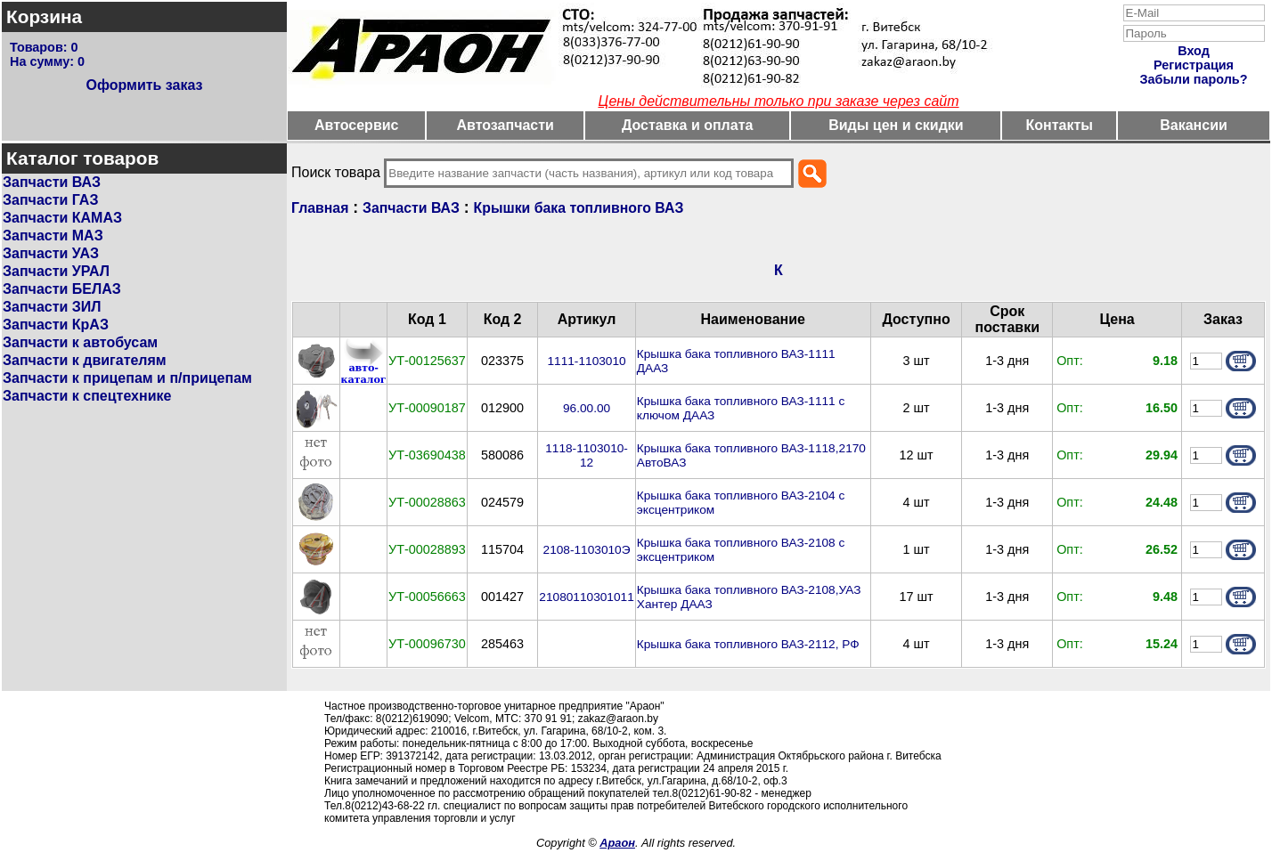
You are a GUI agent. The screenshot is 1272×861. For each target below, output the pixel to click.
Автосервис (356, 125)
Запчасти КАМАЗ (62, 217)
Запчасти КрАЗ (56, 324)
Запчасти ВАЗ (52, 182)
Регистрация (1194, 65)
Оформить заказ (144, 85)
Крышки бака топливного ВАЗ (579, 207)
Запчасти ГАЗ (50, 199)
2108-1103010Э (587, 549)
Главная (319, 207)
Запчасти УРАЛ (56, 271)
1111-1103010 (586, 361)
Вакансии (1193, 125)
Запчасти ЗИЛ (52, 306)
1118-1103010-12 (586, 455)
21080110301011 (586, 597)
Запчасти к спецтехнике (87, 395)
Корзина (44, 16)
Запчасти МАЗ (53, 235)
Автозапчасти (504, 125)
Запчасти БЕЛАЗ (62, 288)
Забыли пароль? (1194, 79)
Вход (1194, 51)
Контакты (1059, 125)
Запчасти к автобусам (80, 342)
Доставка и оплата (688, 125)
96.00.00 (586, 408)
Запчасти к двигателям (85, 360)
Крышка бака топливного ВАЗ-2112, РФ (748, 644)
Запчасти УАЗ (51, 253)
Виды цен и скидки (896, 125)
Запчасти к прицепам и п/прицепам (127, 378)
